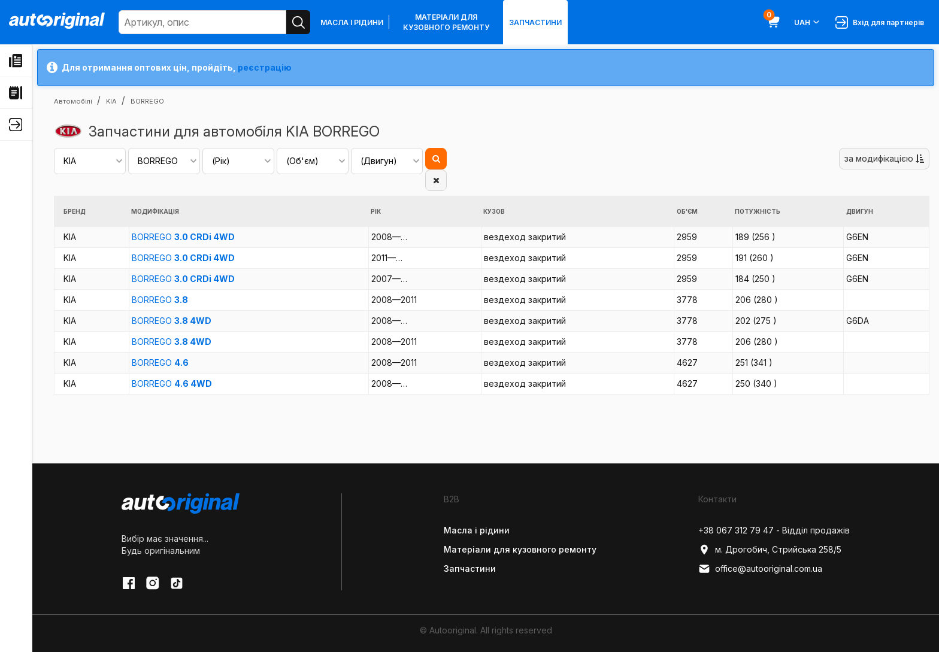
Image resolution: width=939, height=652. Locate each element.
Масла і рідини (351, 22)
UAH (807, 22)
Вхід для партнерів (879, 22)
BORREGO (183, 237)
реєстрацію (265, 67)
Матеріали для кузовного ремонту (446, 22)
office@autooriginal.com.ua (760, 569)
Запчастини (535, 22)
